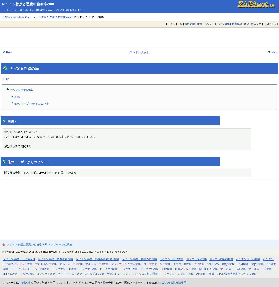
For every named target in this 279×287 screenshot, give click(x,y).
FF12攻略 (166, 268)
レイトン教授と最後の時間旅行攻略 (97, 259)
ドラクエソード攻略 (64, 268)
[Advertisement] (139, 37)
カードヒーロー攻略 (70, 273)
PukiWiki (25, 282)
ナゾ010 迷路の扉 (21, 89)
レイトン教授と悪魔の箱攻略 (55, 259)
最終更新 (190, 24)
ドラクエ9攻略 (149, 268)
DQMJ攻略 (257, 264)
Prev (9, 52)
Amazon (201, 273)
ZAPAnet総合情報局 (15, 17)
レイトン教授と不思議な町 (19, 259)
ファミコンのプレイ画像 (179, 273)
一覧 (180, 24)
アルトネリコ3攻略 (96, 264)
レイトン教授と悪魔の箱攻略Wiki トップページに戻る (39, 244)
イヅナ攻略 (27, 273)
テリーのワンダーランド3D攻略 (30, 268)
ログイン (271, 24)
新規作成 (237, 24)
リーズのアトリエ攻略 (157, 264)
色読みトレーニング (118, 273)
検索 (199, 24)
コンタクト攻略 (45, 273)
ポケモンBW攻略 (196, 259)
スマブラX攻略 (182, 264)
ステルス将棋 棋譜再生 (147, 273)
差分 (246, 24)
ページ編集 (223, 24)
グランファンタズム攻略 (126, 264)
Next (275, 52)
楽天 (211, 273)
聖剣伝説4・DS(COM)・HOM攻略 (227, 264)
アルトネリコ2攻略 (71, 264)
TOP (6, 79)
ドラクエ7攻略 (108, 268)
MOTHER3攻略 (208, 268)
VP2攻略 (199, 264)
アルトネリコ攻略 (46, 264)
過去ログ (256, 24)
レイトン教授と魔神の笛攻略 (139, 259)
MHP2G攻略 (10, 273)
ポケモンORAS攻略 (221, 259)
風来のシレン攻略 (186, 268)
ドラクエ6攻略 (88, 268)
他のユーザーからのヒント (31, 103)
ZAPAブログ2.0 (94, 273)
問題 (17, 97)
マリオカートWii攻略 (233, 268)
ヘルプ (208, 24)
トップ (171, 24)
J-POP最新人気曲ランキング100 (236, 273)
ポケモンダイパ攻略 (248, 259)
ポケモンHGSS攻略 (171, 259)
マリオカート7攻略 (260, 268)
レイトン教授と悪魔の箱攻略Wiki (28, 4)
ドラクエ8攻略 (129, 268)
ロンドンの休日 (139, 52)
